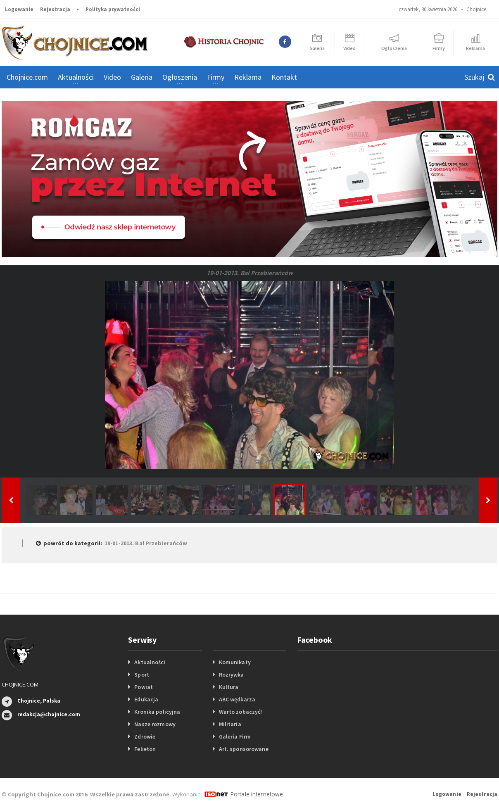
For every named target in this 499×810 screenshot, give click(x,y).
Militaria (230, 724)
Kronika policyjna (156, 711)
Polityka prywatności (113, 9)
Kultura (228, 687)
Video (112, 77)
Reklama (247, 77)
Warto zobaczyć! (240, 711)
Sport (141, 674)
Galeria (141, 77)
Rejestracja (55, 9)
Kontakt (284, 77)
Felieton (144, 749)
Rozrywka (231, 674)
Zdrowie (144, 736)
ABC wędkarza (237, 699)
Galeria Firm (234, 736)
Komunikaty (234, 662)
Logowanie (19, 9)
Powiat (143, 687)
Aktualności (149, 662)
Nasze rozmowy (154, 724)
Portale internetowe (255, 794)
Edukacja (146, 699)
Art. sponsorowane (243, 749)
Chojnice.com (27, 77)
